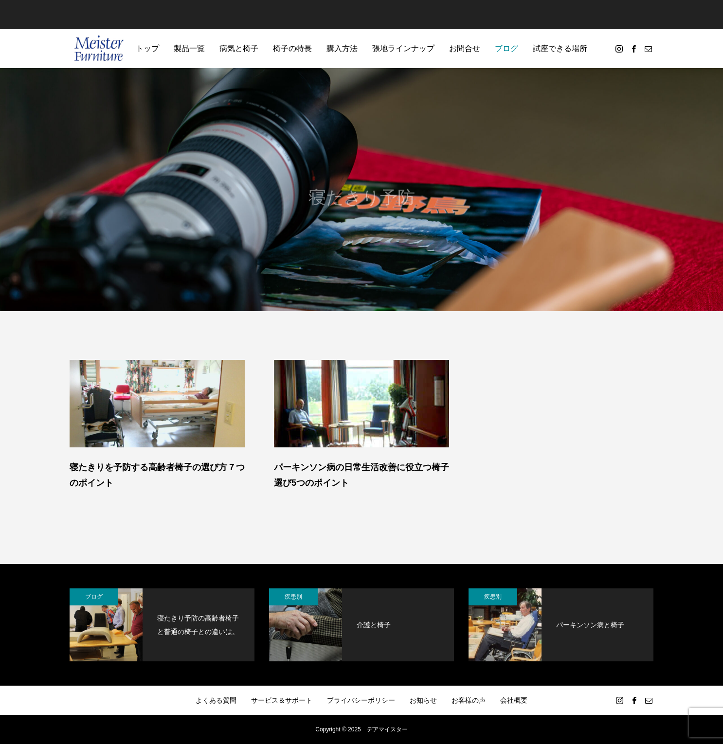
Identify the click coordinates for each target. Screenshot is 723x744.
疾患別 (293, 596)
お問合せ (464, 48)
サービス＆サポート (281, 700)
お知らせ (423, 700)
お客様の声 (469, 700)
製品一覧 (189, 48)
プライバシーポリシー (361, 700)
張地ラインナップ (403, 48)
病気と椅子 (238, 48)
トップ (147, 48)
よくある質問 (216, 700)
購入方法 (342, 48)
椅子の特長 (292, 48)
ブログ (506, 48)
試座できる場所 (560, 48)
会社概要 (513, 700)
